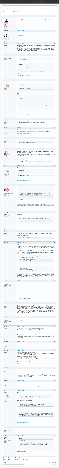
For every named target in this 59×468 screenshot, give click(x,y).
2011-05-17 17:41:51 (20, 326)
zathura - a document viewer (28, 11)
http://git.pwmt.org (31, 129)
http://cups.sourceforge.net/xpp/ (30, 357)
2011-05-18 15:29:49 (20, 380)
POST (19, 247)
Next (21, 13)
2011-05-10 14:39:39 (20, 212)
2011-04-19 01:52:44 (20, 54)
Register (14, 7)
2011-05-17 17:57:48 (20, 341)
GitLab (42, 1)
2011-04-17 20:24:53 (20, 43)
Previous (7, 13)
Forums (34, 1)
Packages (29, 1)
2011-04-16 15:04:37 (20, 30)
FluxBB (54, 464)
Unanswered (53, 8)
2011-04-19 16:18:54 (20, 137)
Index (4, 7)
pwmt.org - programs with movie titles (23, 114)
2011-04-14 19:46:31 (20, 15)
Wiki (38, 1)
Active (50, 8)
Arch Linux (6, 2)
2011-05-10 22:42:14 (20, 280)
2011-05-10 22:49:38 (20, 316)
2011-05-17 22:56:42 (20, 367)
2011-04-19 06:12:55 (20, 79)
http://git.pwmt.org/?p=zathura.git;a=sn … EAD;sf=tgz (40, 131)
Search (10, 7)
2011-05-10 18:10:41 (20, 242)
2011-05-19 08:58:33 (20, 390)
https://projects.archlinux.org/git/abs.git (26, 270)
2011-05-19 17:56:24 (20, 435)
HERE (31, 250)
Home (24, 1)
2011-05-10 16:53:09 (20, 231)
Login (17, 7)
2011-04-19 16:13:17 (20, 127)
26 (19, 13)
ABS (53, 263)
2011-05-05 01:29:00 (20, 184)
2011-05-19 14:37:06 (20, 426)
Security (46, 1)
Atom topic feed (53, 462)
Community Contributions (13, 11)
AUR (51, 1)
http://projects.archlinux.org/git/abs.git (25, 269)
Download (55, 1)
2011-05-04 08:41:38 (20, 165)
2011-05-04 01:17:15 (20, 149)
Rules (7, 7)
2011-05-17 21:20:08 (20, 350)
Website (6, 91)
